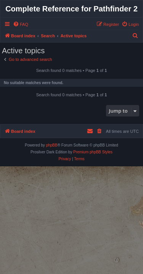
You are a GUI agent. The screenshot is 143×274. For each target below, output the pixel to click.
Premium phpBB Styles (92, 152)
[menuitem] (20, 24)
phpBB (52, 145)
